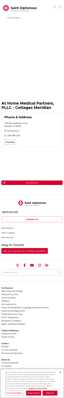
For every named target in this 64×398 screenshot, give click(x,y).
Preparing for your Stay (11, 314)
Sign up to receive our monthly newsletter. (24, 250)
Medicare (5, 301)
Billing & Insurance (9, 294)
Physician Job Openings (11, 353)
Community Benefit (9, 362)
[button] (61, 6)
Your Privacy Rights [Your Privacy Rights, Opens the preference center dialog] (14, 393)
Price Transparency (10, 317)
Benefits (5, 346)
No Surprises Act (8, 304)
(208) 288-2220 (13, 135)
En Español (6, 366)
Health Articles (7, 337)
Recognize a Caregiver (11, 320)
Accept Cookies (33, 393)
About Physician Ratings (12, 291)
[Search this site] (32, 272)
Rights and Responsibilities (13, 324)
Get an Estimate (8, 297)
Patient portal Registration (13, 311)
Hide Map (10, 142)
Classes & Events (8, 333)
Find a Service (7, 237)
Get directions (13, 130)
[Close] (60, 372)
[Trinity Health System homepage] (19, 13)
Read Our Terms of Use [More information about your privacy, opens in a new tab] (38, 388)
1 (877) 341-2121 (9, 212)
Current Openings (9, 350)
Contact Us (32, 219)
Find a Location (8, 232)
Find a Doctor (7, 228)
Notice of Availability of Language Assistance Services (25, 307)
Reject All (50, 393)
